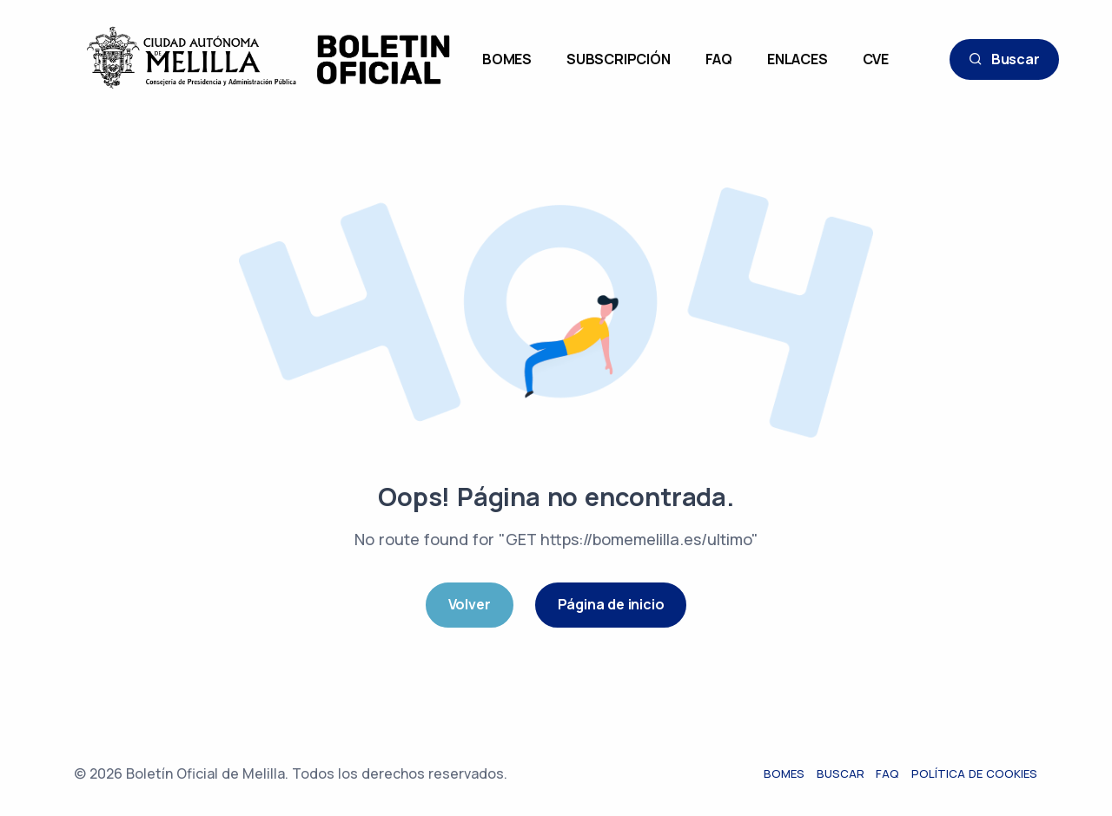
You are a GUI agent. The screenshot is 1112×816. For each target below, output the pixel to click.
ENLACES (797, 59)
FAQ (718, 59)
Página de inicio (611, 604)
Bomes (784, 773)
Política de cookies (975, 773)
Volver (469, 604)
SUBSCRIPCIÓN (618, 59)
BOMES (507, 59)
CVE (876, 59)
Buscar (1004, 59)
